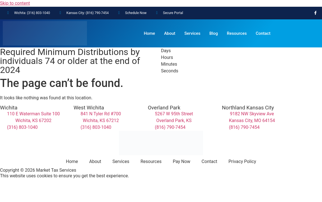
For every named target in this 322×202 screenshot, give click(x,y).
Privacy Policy (242, 161)
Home (149, 33)
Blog (214, 33)
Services (192, 33)
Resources (237, 33)
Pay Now (181, 161)
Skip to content (15, 3)
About (169, 33)
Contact (263, 33)
